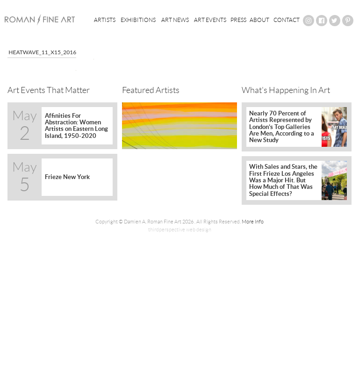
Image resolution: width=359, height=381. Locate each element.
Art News (175, 20)
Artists (104, 20)
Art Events (210, 20)
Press (238, 20)
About (259, 20)
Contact (286, 20)
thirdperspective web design (179, 229)
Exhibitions (138, 20)
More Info (253, 221)
